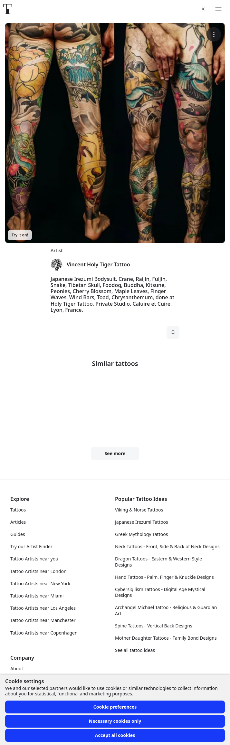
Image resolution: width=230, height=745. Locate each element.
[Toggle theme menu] (203, 9)
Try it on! (20, 235)
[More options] (213, 34)
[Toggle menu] (218, 9)
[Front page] (7, 9)
